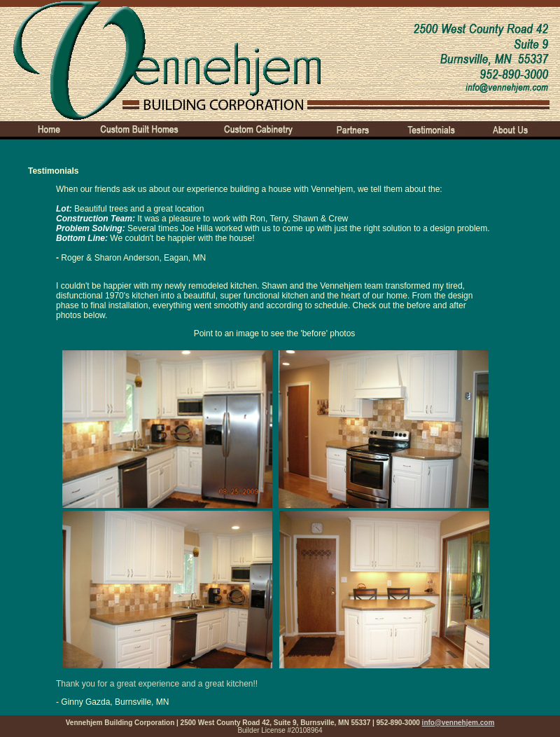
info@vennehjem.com (458, 722)
